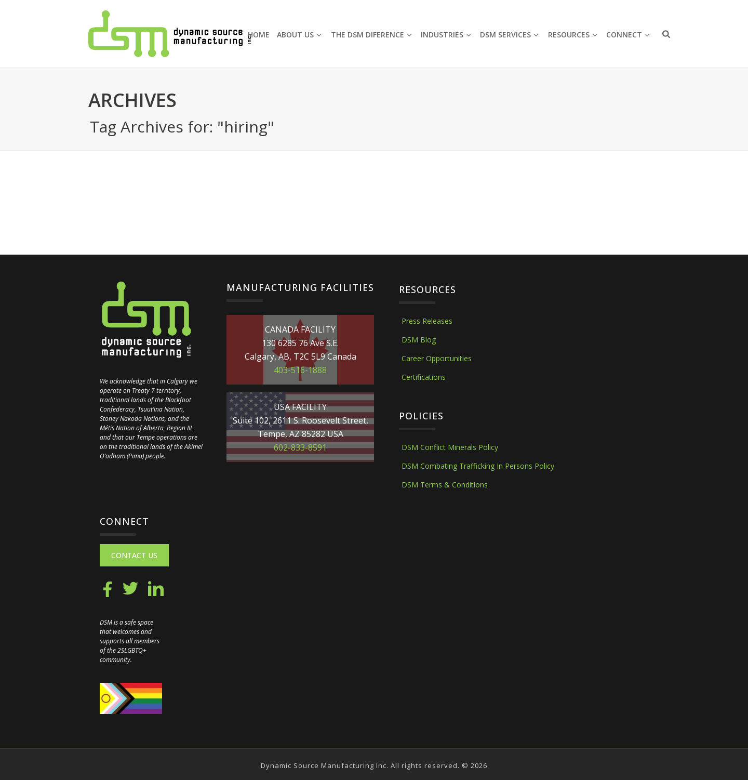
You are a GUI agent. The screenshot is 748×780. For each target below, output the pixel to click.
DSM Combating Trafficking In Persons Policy (478, 466)
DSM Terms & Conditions (445, 485)
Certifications (424, 377)
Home (259, 34)
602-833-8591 (300, 447)
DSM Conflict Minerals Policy (450, 447)
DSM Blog (419, 340)
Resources (572, 34)
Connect (628, 34)
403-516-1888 (300, 370)
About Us (299, 34)
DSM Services (509, 34)
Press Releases (427, 321)
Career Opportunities (437, 358)
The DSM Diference (371, 34)
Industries (446, 34)
